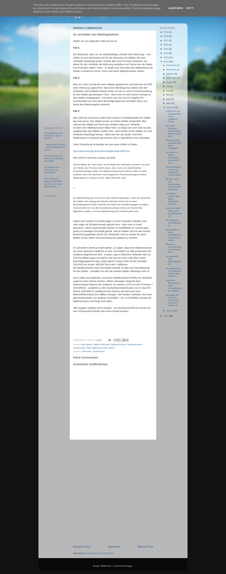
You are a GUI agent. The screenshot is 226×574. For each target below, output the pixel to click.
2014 (166, 53)
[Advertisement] (113, 492)
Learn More (175, 8)
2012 (166, 61)
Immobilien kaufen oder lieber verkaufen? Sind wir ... (173, 198)
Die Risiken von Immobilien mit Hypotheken (51, 170)
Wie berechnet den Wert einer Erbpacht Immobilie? (53, 158)
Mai (168, 95)
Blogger (129, 566)
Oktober (170, 74)
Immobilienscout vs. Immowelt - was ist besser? (53, 135)
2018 (166, 36)
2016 (166, 44)
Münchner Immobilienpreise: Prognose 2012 (174, 248)
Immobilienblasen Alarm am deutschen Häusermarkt (173, 171)
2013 (166, 57)
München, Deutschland (94, 351)
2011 (166, 316)
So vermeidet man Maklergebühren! (173, 260)
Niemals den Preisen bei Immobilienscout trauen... (55, 147)
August (170, 82)
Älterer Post (145, 546)
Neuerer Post (82, 546)
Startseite (114, 546)
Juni (168, 90)
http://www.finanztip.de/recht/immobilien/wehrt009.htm (101, 151)
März (169, 103)
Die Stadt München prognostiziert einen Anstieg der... (173, 131)
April (168, 99)
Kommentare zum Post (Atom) (99, 553)
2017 (166, 40)
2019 (166, 32)
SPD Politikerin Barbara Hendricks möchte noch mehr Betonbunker (53, 182)
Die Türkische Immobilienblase (173, 223)
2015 (166, 49)
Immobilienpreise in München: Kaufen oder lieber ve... (174, 272)
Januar (169, 311)
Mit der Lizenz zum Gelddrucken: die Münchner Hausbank (173, 184)
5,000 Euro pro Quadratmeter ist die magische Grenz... (173, 116)
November (171, 69)
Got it (190, 8)
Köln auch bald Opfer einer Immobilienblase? (173, 212)
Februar (170, 107)
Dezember (171, 65)
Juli (168, 86)
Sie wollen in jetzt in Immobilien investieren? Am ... (173, 157)
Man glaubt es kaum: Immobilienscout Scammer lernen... (174, 235)
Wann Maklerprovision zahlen (100, 348)
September (171, 78)
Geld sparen (86, 344)
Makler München (102, 344)
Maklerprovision (118, 344)
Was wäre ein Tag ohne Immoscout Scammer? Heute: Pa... (173, 300)
